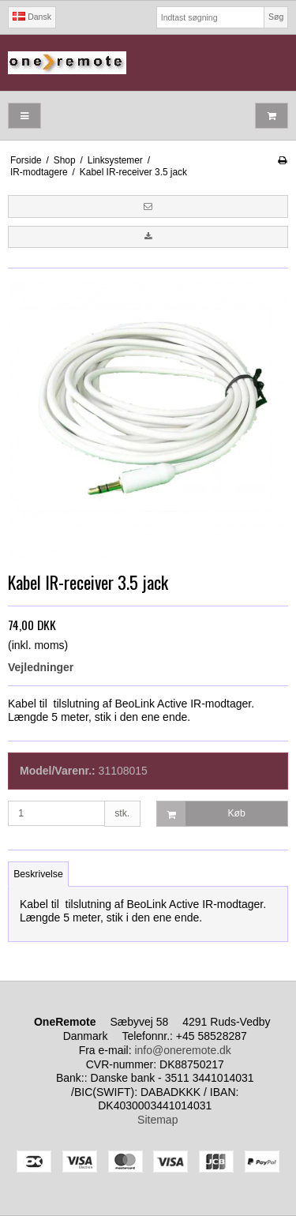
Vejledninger (40, 667)
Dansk (32, 16)
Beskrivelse (38, 874)
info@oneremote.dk (182, 1050)
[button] (148, 206)
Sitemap (157, 1119)
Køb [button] (201, 813)
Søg (275, 16)
